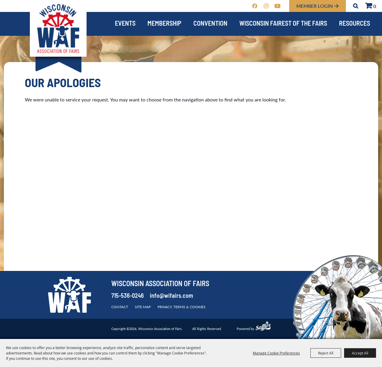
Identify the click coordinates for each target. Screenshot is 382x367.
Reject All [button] (325, 353)
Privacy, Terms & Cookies (182, 306)
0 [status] (374, 6)
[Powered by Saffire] (263, 326)
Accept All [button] (360, 353)
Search (355, 5)
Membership (164, 24)
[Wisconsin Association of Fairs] (58, 28)
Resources (354, 24)
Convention (210, 24)
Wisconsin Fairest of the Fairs (283, 24)
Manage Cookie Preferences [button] (276, 353)
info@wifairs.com (171, 296)
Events (125, 24)
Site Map (143, 306)
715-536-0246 (127, 296)
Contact (119, 306)
